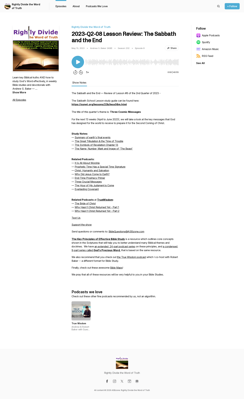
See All (200, 63)
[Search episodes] (218, 6)
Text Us (76, 217)
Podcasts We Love (97, 6)
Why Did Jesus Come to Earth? (92, 174)
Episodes (61, 6)
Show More (19, 92)
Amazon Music (207, 49)
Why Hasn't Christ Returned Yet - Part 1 (97, 207)
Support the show (82, 224)
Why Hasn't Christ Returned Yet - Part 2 (97, 211)
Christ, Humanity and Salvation (92, 170)
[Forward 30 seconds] (81, 72)
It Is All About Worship (87, 163)
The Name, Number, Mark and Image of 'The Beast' (104, 148)
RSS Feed (204, 56)
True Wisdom (79, 323)
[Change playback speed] (87, 72)
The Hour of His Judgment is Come (94, 185)
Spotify (203, 42)
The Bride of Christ (85, 203)
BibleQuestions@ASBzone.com (126, 231)
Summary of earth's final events (92, 137)
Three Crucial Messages (88, 181)
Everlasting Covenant (87, 189)
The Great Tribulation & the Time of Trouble (99, 141)
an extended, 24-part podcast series (114, 246)
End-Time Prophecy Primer (90, 177)
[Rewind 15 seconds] (75, 72)
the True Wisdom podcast (131, 257)
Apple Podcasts (208, 35)
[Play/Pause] (78, 62)
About (76, 6)
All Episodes (19, 99)
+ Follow (232, 6)
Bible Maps (116, 267)
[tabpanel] (125, 185)
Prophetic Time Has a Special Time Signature (100, 166)
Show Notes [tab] (79, 82)
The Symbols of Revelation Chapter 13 (96, 144)
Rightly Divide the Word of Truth (26, 6)
